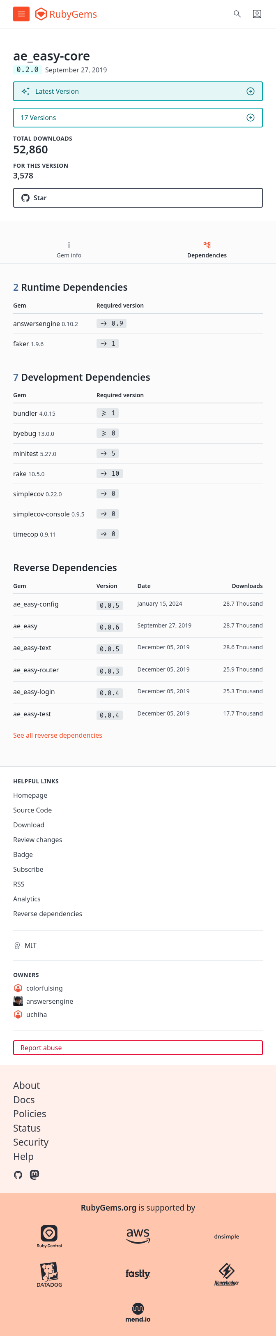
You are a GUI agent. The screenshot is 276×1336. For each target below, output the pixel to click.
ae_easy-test (32, 713)
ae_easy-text (32, 647)
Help (23, 1156)
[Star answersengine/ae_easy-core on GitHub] (138, 198)
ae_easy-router (36, 669)
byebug (33, 433)
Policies (29, 1113)
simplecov (37, 493)
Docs (24, 1099)
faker (28, 343)
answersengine (45, 323)
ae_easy (25, 625)
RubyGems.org (109, 1207)
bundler (34, 413)
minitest (34, 453)
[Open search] (237, 14)
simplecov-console (49, 514)
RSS (19, 884)
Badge (23, 854)
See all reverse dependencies (57, 735)
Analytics (27, 898)
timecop (34, 534)
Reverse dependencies (47, 913)
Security (30, 1141)
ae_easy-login (34, 691)
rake (29, 473)
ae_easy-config (36, 604)
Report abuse (41, 1047)
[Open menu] (21, 14)
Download (28, 824)
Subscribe (28, 869)
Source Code (32, 810)
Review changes (37, 839)
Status (27, 1128)
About (26, 1085)
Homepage (30, 795)
